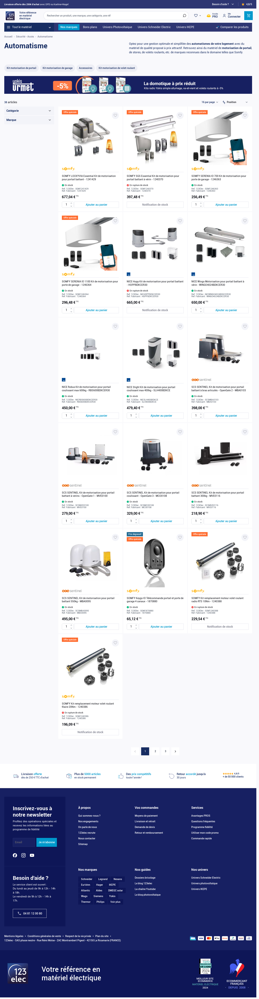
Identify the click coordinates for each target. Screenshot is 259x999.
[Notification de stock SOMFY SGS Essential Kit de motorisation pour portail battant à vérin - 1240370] (155, 205)
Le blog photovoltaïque (148, 895)
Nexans (118, 879)
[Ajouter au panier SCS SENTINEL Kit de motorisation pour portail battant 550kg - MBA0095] (96, 627)
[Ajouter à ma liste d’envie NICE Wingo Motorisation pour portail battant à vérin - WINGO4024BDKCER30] (245, 220)
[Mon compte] (231, 15)
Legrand (103, 879)
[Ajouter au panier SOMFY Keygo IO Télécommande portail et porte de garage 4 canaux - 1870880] (161, 627)
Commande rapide (201, 838)
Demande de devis (145, 827)
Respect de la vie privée (78, 936)
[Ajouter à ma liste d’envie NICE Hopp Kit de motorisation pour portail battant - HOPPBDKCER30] (180, 220)
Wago (84, 896)
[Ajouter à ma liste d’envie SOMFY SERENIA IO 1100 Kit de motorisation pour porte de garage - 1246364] (115, 220)
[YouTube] (32, 855)
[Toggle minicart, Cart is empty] (248, 15)
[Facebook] (15, 855)
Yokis (112, 896)
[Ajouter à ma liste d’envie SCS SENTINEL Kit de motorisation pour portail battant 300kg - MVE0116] (245, 431)
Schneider (86, 879)
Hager (99, 884)
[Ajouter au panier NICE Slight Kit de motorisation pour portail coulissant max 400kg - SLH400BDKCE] (161, 416)
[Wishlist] (198, 15)
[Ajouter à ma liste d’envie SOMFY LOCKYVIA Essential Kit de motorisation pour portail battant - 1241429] (115, 115)
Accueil (8, 36)
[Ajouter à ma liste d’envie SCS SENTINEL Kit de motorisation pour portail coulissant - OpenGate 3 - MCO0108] (180, 431)
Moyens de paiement (146, 815)
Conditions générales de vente (44, 936)
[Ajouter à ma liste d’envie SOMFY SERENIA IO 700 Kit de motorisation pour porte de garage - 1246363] (245, 115)
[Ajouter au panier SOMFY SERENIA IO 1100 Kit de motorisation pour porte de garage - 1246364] (96, 310)
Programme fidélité (202, 827)
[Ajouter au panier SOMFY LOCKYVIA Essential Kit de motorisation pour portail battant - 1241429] (96, 205)
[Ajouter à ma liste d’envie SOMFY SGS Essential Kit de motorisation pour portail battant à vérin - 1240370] (180, 115)
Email (18, 842)
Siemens (98, 896)
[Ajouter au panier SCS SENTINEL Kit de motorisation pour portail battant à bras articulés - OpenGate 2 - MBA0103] (226, 416)
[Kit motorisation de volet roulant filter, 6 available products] (116, 68)
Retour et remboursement (149, 833)
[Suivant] (175, 751)
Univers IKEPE (199, 889)
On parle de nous (87, 827)
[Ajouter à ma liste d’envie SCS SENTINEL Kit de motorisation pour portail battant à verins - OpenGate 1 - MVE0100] (115, 431)
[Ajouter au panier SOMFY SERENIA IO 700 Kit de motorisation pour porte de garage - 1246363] (226, 205)
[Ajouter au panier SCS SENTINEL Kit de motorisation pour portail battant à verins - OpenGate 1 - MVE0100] (96, 521)
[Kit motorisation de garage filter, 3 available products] (57, 68)
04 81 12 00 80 (29, 913)
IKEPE (112, 884)
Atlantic (85, 890)
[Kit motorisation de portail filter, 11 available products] (21, 68)
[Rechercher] (184, 15)
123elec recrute (86, 833)
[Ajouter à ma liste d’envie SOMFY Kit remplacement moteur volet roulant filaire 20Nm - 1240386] (115, 642)
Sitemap (83, 844)
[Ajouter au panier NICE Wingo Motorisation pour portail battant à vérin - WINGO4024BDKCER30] (226, 310)
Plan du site (101, 936)
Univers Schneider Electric (205, 877)
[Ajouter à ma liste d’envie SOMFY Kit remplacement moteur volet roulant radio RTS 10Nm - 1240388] (245, 537)
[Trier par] (238, 102)
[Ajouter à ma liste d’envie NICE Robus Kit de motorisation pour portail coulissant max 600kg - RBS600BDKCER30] (115, 326)
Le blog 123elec (143, 883)
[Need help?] (223, 4)
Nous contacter (86, 838)
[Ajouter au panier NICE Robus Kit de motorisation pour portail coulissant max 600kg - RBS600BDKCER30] (96, 416)
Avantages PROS (200, 815)
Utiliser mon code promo (205, 833)
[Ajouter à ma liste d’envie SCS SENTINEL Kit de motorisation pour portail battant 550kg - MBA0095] (115, 537)
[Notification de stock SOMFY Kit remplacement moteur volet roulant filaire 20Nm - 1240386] (90, 732)
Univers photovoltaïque (204, 883)
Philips (100, 901)
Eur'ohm (85, 884)
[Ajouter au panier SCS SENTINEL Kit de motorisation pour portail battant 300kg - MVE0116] (226, 521)
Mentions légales (13, 936)
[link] (135, 751)
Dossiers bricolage (145, 877)
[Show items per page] (209, 102)
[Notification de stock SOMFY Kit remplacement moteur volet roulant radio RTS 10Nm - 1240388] (220, 627)
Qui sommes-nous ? (89, 815)
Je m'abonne (47, 842)
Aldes (99, 890)
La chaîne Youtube (145, 889)
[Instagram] (23, 855)
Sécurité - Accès (25, 36)
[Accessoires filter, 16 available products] (85, 68)
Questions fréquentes (203, 821)
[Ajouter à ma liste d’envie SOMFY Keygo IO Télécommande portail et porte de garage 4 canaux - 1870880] (180, 537)
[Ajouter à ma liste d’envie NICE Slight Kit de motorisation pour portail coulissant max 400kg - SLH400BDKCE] (180, 326)
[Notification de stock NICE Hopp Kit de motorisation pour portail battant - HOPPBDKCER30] (155, 310)
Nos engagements (88, 821)
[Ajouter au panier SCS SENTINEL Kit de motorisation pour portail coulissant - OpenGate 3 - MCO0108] (161, 521)
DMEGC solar (115, 890)
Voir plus (115, 901)
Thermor (85, 901)
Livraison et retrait (145, 821)
